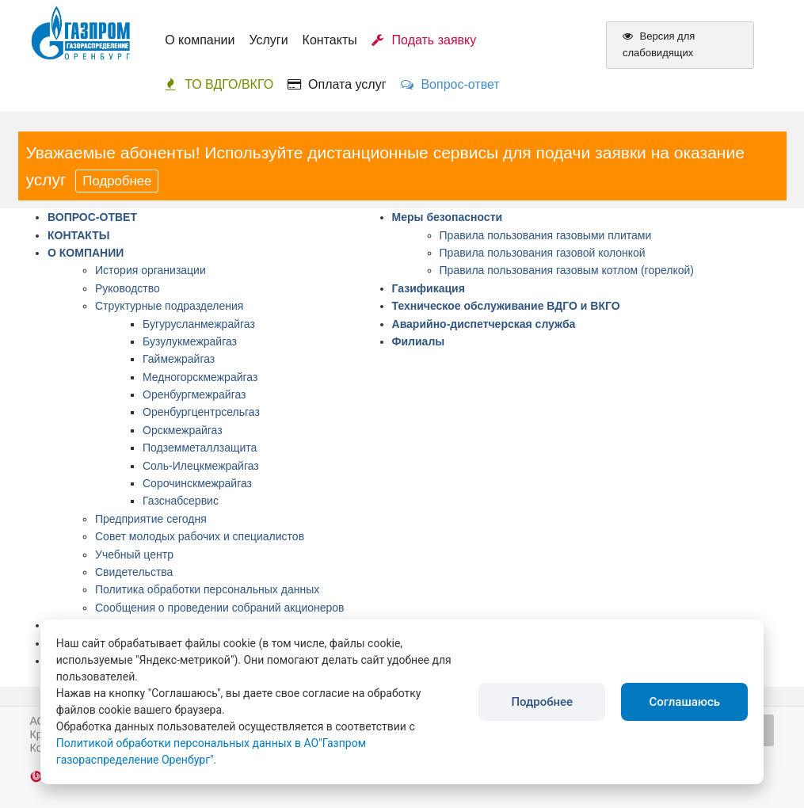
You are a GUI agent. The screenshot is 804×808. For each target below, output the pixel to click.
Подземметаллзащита (200, 447)
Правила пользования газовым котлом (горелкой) (567, 270)
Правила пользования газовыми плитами (546, 235)
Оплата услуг (337, 84)
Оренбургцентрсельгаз (201, 412)
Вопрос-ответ (450, 84)
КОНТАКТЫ (78, 235)
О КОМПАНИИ (86, 252)
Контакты (330, 40)
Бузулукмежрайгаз (190, 341)
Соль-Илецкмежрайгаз (201, 465)
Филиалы (418, 341)
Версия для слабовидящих (659, 44)
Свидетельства (134, 572)
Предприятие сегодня (151, 519)
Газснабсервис (181, 500)
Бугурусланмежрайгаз (199, 324)
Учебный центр (134, 554)
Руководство (127, 288)
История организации (150, 270)
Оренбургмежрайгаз (194, 394)
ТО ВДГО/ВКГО (219, 84)
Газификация (428, 288)
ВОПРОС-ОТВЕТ (92, 217)
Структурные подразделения (169, 305)
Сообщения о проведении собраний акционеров (220, 607)
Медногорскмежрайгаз (200, 377)
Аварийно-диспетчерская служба (484, 324)
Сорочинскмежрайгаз (197, 483)
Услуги (268, 40)
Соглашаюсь (684, 702)
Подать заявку (424, 40)
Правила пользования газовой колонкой (543, 252)
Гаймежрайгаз (179, 359)
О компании (199, 40)
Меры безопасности (447, 217)
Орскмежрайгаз (183, 430)
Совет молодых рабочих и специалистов (199, 536)
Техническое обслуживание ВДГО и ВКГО (506, 305)
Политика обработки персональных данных (207, 589)
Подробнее (116, 181)
